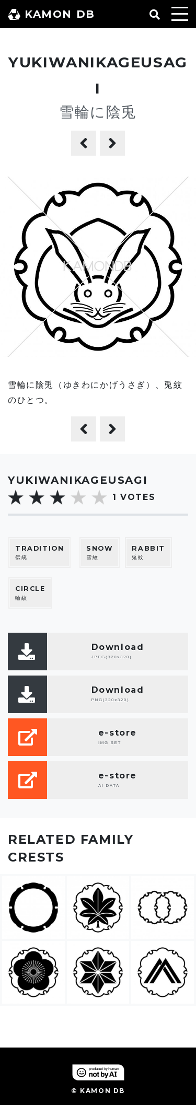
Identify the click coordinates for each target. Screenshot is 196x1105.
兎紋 (148, 552)
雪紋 (99, 552)
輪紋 (30, 592)
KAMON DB (51, 14)
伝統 (39, 552)
